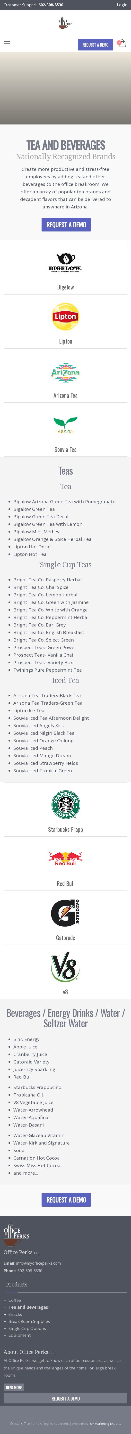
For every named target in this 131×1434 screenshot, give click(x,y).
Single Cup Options (27, 1328)
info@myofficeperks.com (38, 1263)
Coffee (15, 1300)
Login (122, 5)
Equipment (20, 1335)
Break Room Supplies (29, 1321)
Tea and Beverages (28, 1307)
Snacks (15, 1314)
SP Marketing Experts (105, 1423)
